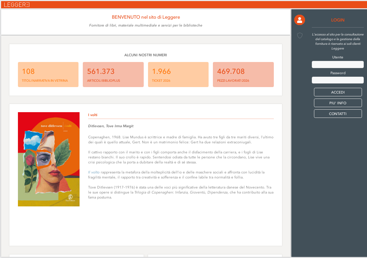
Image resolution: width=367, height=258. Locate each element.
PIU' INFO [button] (337, 103)
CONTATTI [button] (338, 113)
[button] (299, 20)
